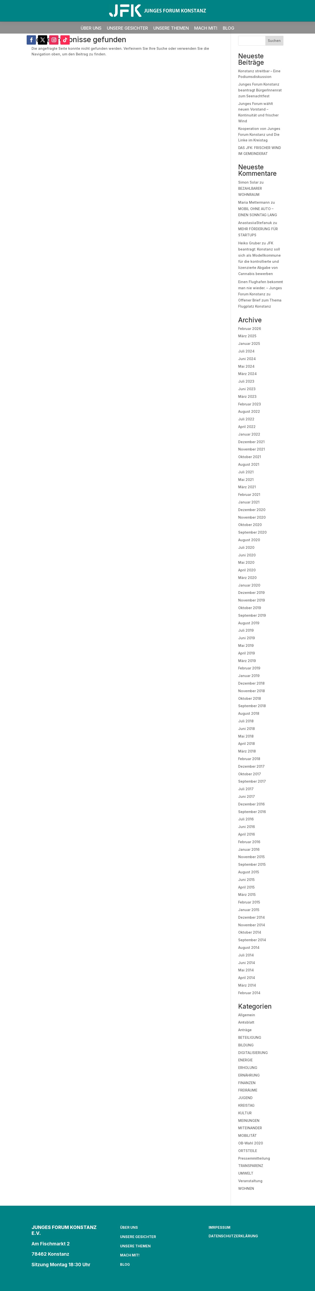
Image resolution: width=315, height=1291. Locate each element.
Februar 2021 (249, 494)
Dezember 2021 (251, 442)
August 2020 (249, 540)
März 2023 (247, 396)
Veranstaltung (250, 1181)
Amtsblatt (246, 1022)
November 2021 (251, 449)
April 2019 (246, 653)
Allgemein (246, 1015)
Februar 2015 (249, 902)
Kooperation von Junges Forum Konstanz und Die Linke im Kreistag (259, 134)
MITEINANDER (250, 1128)
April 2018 (246, 743)
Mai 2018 (246, 736)
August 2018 (248, 713)
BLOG (228, 28)
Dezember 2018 (251, 683)
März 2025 (247, 336)
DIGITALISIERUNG (253, 1053)
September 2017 (252, 781)
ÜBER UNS (91, 28)
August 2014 (248, 947)
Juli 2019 (246, 630)
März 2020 (247, 578)
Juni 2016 (246, 827)
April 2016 (246, 834)
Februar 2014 (249, 993)
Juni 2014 (246, 963)
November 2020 (252, 517)
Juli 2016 (246, 819)
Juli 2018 (246, 721)
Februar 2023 (249, 404)
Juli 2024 (246, 351)
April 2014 (246, 978)
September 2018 (252, 706)
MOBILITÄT (247, 1135)
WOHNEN (246, 1188)
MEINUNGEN (248, 1120)
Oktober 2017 (249, 774)
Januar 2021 (248, 502)
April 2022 (247, 427)
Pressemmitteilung (254, 1158)
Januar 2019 (248, 676)
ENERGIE (245, 1060)
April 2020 (247, 570)
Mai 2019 (246, 645)
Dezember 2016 (251, 804)
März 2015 (247, 894)
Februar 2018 (249, 759)
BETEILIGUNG (249, 1037)
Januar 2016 (248, 849)
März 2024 (247, 374)
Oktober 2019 (249, 608)
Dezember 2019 (251, 592)
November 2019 (251, 600)
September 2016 (252, 812)
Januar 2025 (249, 343)
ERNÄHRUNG (249, 1075)
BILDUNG (246, 1045)
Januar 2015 (248, 910)
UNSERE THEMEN (171, 28)
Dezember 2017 (251, 766)
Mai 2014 (246, 970)
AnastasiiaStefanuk (255, 223)
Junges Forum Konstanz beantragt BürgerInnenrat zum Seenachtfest (260, 90)
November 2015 (251, 857)
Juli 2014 (246, 955)
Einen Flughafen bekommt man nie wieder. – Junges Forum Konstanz (260, 288)
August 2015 (248, 872)
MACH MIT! (205, 28)
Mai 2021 (246, 479)
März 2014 (247, 985)
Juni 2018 (246, 729)
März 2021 (247, 487)
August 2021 (248, 464)
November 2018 (251, 691)
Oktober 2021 (249, 457)
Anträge (245, 1030)
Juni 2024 (247, 359)
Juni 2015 (246, 879)
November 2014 (251, 925)
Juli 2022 (246, 419)
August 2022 (249, 411)
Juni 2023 (247, 389)
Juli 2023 (246, 381)
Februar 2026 (249, 328)
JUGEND (245, 1098)
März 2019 (247, 661)
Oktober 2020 (250, 525)
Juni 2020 (247, 555)
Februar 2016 (249, 842)
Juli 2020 (246, 547)
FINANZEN (247, 1083)
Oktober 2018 (249, 698)
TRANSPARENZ (250, 1166)
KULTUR (245, 1113)
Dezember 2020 (251, 510)
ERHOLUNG (247, 1067)
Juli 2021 (246, 472)
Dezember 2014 (251, 917)
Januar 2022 (249, 434)
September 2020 (252, 532)
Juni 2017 (246, 796)
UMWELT (245, 1173)
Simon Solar (248, 182)
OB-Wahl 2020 (250, 1143)
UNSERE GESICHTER (127, 28)
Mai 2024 (246, 366)
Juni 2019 (246, 638)
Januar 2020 (249, 585)
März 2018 (247, 751)
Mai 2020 (246, 562)
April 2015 (246, 887)
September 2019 (252, 615)
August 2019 (248, 623)
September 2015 (252, 864)
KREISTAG (246, 1105)
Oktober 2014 (249, 932)
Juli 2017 (246, 789)
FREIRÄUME (247, 1090)
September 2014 (252, 940)
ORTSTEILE (247, 1151)
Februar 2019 (249, 668)
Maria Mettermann (254, 202)
